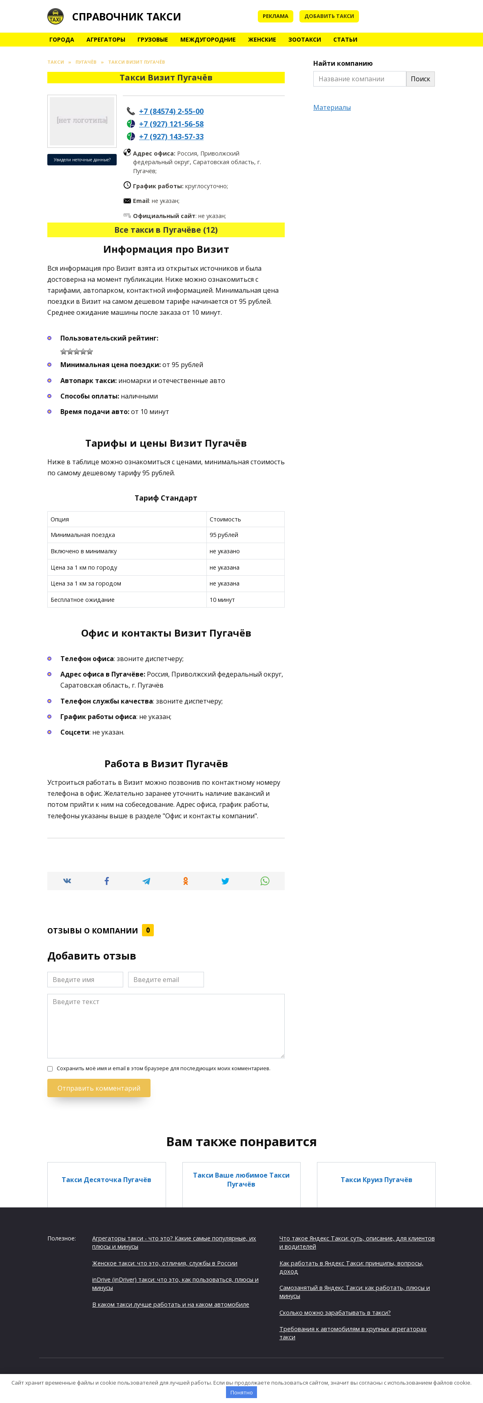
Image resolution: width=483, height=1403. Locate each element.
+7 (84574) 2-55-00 (171, 111)
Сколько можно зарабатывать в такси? (335, 1312)
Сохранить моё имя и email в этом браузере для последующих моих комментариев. (163, 1068)
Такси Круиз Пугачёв (376, 1179)
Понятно (241, 1392)
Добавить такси (329, 16)
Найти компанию (343, 63)
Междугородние (208, 39)
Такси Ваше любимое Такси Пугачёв (241, 1180)
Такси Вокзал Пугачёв (241, 1292)
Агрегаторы (105, 39)
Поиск (420, 78)
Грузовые (152, 39)
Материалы (332, 107)
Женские (262, 39)
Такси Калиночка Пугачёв (376, 1238)
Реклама (275, 16)
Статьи (345, 39)
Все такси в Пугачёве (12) (166, 229)
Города (61, 39)
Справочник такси (126, 16)
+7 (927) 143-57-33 (171, 136)
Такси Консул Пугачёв (241, 1238)
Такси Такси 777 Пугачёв (106, 1292)
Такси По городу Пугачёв (107, 1238)
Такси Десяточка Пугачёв (106, 1179)
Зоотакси (304, 39)
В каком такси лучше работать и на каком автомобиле (170, 1304)
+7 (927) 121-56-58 (171, 124)
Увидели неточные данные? (82, 160)
